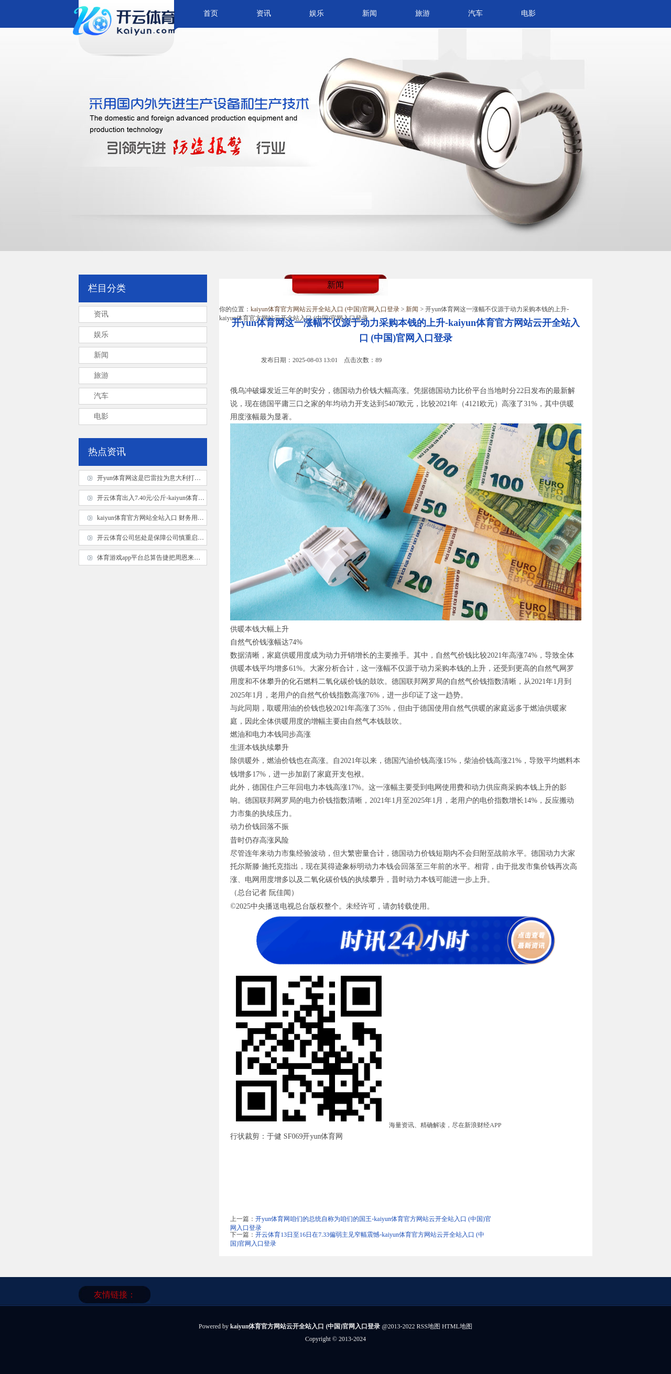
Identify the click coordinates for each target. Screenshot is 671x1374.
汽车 (475, 13)
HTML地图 (457, 1326)
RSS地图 (428, 1326)
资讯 (263, 13)
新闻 (369, 13)
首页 (210, 13)
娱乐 (316, 13)
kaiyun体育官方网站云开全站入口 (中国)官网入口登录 (325, 309)
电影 (528, 13)
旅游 (422, 13)
